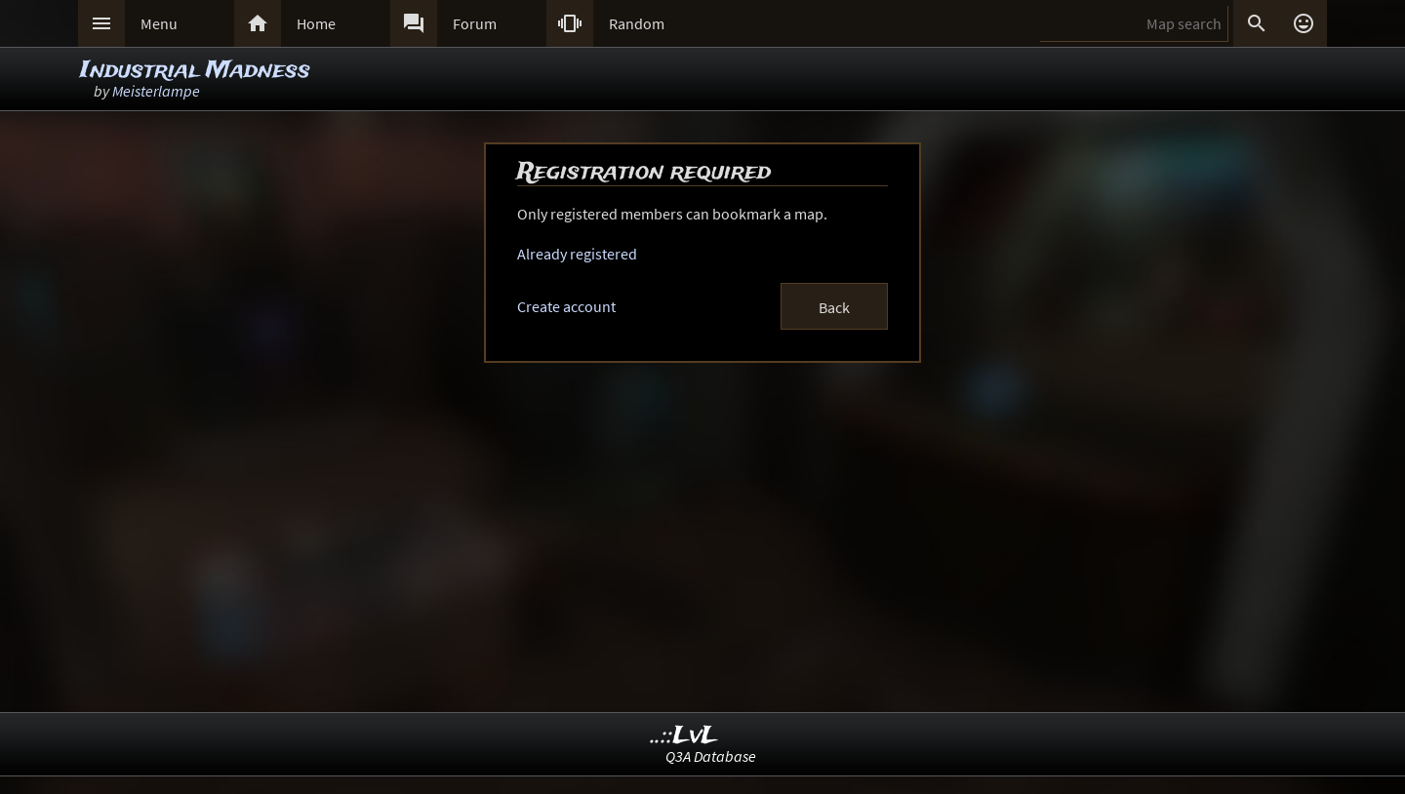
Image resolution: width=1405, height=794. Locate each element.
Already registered (577, 253)
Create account (566, 306)
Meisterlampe (156, 90)
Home (316, 23)
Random (636, 23)
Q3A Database (710, 756)
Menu (159, 23)
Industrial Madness (195, 71)
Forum (475, 23)
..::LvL (684, 736)
